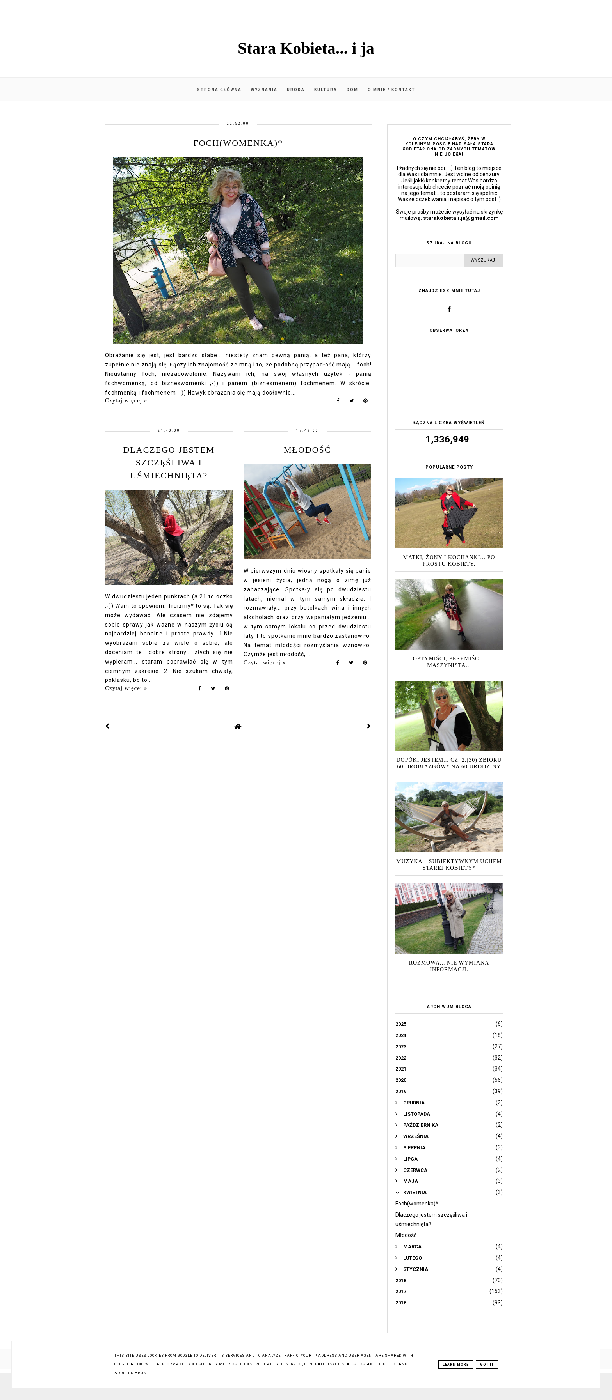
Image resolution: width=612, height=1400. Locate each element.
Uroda (296, 90)
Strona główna (219, 90)
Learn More (456, 1364)
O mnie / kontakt (391, 90)
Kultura (325, 90)
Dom (352, 90)
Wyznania (264, 90)
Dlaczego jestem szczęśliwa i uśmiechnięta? (169, 462)
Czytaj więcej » (126, 400)
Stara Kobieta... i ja (306, 48)
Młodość (307, 450)
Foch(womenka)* (238, 143)
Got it (487, 1364)
